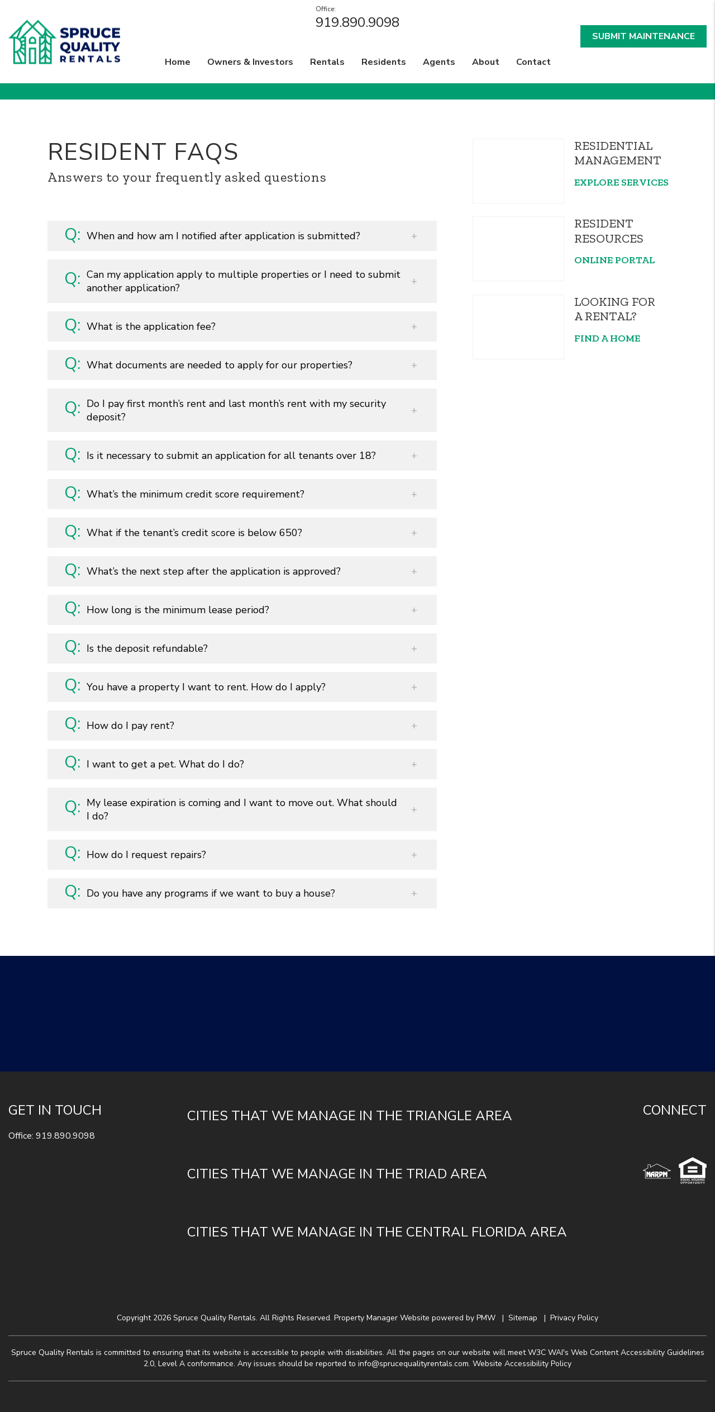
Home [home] (177, 62)
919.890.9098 (357, 22)
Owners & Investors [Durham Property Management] (250, 62)
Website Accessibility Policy (522, 1363)
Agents (439, 62)
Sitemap (522, 1318)
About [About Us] (485, 62)
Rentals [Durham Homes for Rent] (327, 62)
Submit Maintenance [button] (643, 36)
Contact (533, 62)
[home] (64, 41)
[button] (242, 236)
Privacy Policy (574, 1318)
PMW (485, 1318)
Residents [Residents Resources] (383, 62)
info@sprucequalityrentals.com (413, 1363)
